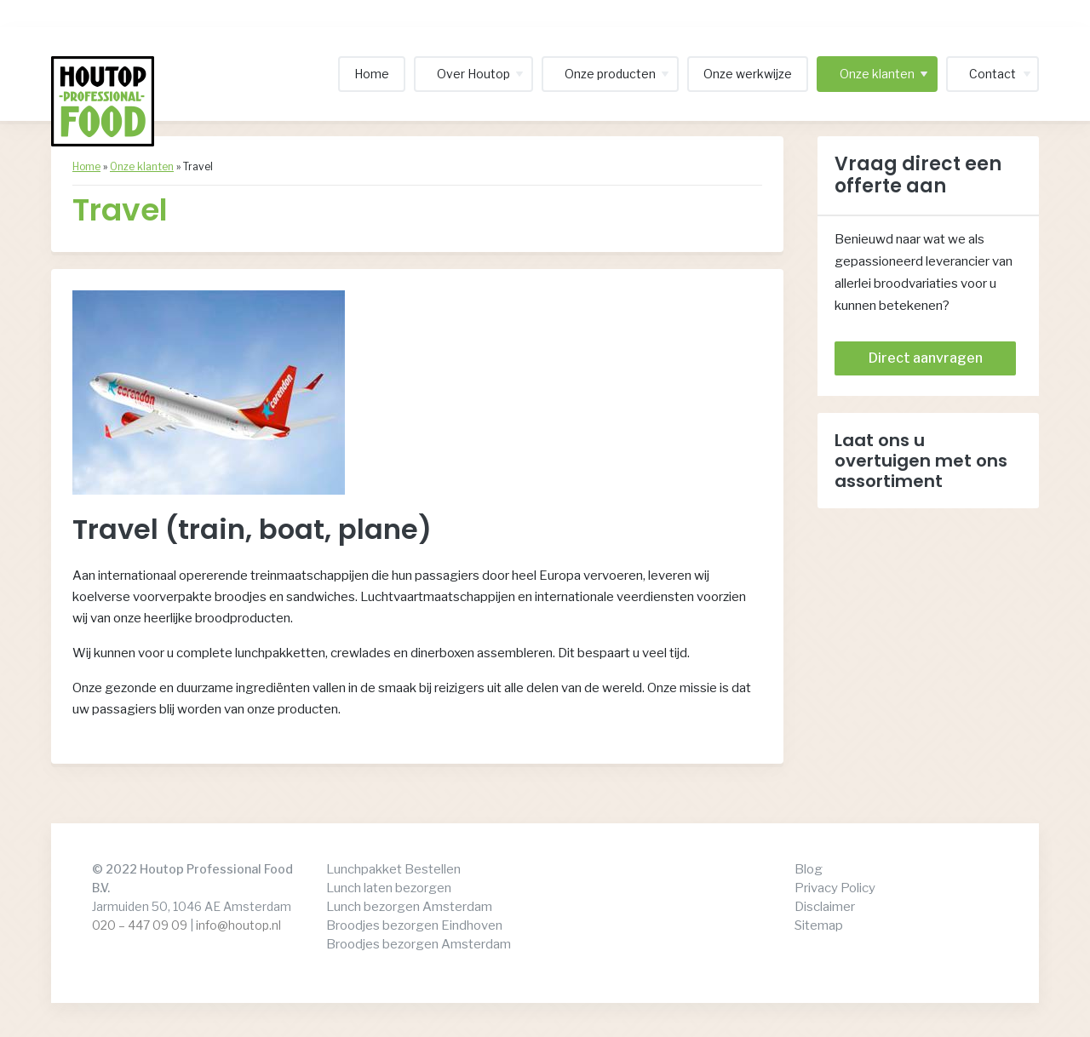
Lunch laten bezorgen (388, 888)
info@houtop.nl (238, 925)
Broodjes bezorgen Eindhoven (414, 925)
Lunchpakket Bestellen (393, 869)
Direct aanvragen (926, 358)
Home (371, 73)
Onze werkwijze (747, 73)
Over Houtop (473, 73)
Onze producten (610, 73)
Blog (809, 869)
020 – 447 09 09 (139, 925)
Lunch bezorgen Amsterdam (409, 906)
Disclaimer (825, 906)
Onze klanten (877, 73)
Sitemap (819, 925)
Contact (992, 73)
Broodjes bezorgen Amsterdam (418, 944)
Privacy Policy (835, 888)
